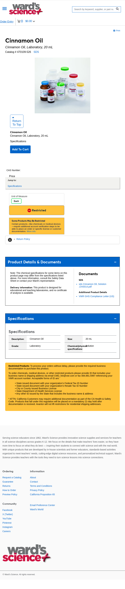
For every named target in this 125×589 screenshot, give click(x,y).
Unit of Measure (19, 205)
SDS (36, 52)
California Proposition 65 (42, 504)
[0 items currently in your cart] (26, 21)
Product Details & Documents (62, 271)
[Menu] (4, 9)
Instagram (7, 536)
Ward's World (36, 519)
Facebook (7, 519)
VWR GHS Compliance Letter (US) (96, 305)
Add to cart (20, 159)
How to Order (9, 499)
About (33, 487)
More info (31, 241)
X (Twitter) (7, 523)
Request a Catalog (11, 487)
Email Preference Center (42, 514)
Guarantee (7, 491)
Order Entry (7, 21)
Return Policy (23, 248)
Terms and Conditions (41, 495)
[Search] (94, 9)
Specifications (18, 150)
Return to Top (16, 131)
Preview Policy (9, 504)
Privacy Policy (37, 499)
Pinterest (6, 532)
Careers (6, 540)
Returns (6, 495)
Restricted (37, 219)
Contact (34, 491)
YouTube (6, 528)
